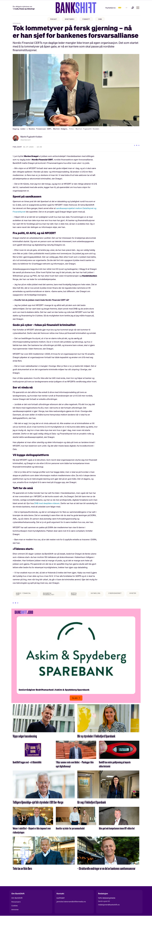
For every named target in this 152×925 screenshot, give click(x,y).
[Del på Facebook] (128, 151)
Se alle (75, 705)
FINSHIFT (87, 20)
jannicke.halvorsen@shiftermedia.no (71, 909)
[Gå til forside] (68, 8)
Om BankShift (16, 906)
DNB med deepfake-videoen (47, 507)
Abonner (108, 7)
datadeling (90, 598)
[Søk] (133, 7)
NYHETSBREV (69, 20)
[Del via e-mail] (137, 151)
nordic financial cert (23, 598)
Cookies (14, 913)
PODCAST (51, 20)
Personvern (16, 910)
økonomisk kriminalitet (47, 598)
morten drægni (69, 598)
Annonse (15, 917)
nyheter (132, 598)
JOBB (103, 20)
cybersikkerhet (111, 598)
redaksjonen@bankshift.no (109, 912)
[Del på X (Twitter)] (133, 151)
